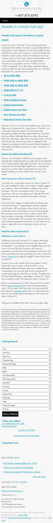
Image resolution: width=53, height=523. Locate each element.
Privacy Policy (23, 515)
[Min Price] (26, 352)
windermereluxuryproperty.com (20, 517)
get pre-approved (15, 285)
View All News (39, 476)
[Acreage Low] (26, 386)
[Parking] (26, 409)
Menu (5, 20)
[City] (26, 349)
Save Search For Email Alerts (26, 435)
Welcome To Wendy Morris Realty (18, 467)
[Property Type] (26, 360)
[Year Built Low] (26, 382)
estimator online (20, 290)
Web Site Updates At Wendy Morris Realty (22, 471)
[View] (26, 394)
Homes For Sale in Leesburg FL (17, 153)
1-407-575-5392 (26, 15)
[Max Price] (26, 356)
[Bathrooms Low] (26, 371)
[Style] (26, 401)
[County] (26, 390)
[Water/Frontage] (26, 405)
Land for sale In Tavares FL (15, 231)
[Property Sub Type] (26, 364)
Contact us (12, 256)
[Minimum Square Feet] (26, 375)
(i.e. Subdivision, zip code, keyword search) (13, 423)
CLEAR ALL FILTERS (26, 430)
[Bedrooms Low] (26, 367)
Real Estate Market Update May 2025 (20, 463)
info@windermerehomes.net (12, 491)
